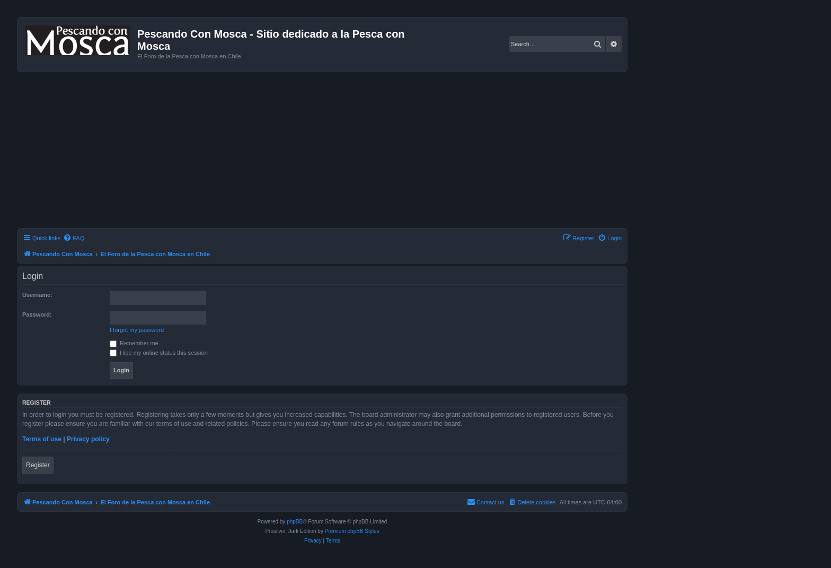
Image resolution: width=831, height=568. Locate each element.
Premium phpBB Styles (352, 531)
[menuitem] (73, 238)
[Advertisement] (335, 151)
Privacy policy (88, 439)
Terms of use (41, 439)
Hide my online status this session (159, 352)
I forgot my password (137, 330)
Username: (37, 295)
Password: (37, 314)
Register (38, 465)
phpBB (295, 522)
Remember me (134, 343)
